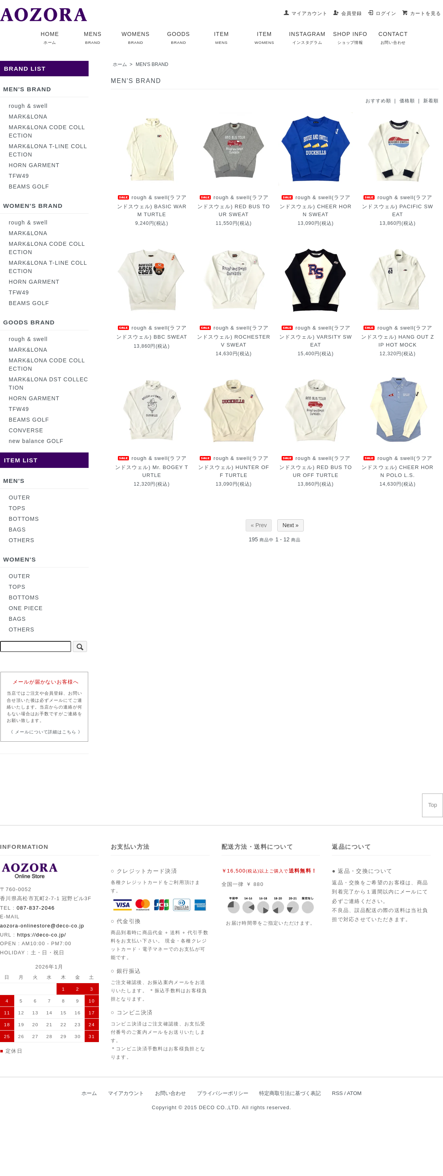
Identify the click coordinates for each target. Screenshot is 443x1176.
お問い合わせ (170, 1093)
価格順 (407, 101)
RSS (337, 1093)
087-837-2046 (36, 908)
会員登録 (347, 13)
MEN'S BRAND (152, 64)
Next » (290, 525)
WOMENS (135, 38)
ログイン (381, 13)
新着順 (431, 101)
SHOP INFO (350, 38)
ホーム (120, 64)
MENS (93, 38)
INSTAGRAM (307, 38)
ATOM (354, 1093)
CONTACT (393, 38)
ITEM (221, 38)
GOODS (178, 38)
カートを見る (421, 13)
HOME (50, 38)
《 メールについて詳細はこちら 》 (46, 731)
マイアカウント (305, 13)
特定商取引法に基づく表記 (290, 1093)
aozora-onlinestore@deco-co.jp (42, 926)
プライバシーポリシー (222, 1093)
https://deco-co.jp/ (41, 935)
